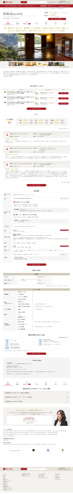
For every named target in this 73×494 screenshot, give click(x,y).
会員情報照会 (6, 487)
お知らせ (57, 476)
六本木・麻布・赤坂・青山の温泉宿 (43, 431)
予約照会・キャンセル (7, 488)
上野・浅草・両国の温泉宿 (8, 433)
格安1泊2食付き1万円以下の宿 (9, 445)
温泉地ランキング (6, 481)
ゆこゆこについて (53, 2)
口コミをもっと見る (66, 182)
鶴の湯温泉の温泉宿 (45, 8)
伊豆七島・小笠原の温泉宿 (8, 436)
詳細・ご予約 (63, 93)
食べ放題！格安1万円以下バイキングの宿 (25, 445)
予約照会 (52, 5)
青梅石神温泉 (6, 440)
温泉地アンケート (25, 476)
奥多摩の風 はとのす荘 (12, 13)
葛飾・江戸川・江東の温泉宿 (23, 435)
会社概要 (57, 478)
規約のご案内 (41, 476)
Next (58, 48)
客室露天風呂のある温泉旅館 (40, 445)
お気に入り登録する (15, 18)
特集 (11, 5)
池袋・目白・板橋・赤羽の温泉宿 (22, 433)
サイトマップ (58, 480)
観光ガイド (21, 5)
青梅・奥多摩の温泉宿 (37, 8)
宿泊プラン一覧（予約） (36, 108)
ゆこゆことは (58, 474)
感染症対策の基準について (63, 337)
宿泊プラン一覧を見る (63, 230)
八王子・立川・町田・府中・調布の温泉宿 (38, 435)
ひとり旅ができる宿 (51, 445)
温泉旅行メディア (6, 490)
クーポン (26, 5)
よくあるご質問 (41, 474)
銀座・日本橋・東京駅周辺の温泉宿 (10, 431)
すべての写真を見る (65, 66)
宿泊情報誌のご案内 (26, 474)
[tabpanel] (36, 47)
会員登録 (5, 485)
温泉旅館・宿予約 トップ (7, 8)
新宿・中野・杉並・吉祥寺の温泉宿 (37, 433)
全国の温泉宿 (15, 8)
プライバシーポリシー (43, 478)
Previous (15, 48)
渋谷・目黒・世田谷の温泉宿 (51, 433)
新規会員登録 (43, 5)
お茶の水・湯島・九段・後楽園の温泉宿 (27, 431)
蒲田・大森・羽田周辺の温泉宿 (9, 435)
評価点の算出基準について (65, 128)
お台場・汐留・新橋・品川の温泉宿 (59, 431)
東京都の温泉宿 (29, 8)
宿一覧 (8, 5)
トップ (5, 5)
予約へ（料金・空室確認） (57, 18)
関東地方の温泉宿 (22, 8)
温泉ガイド (15, 5)
